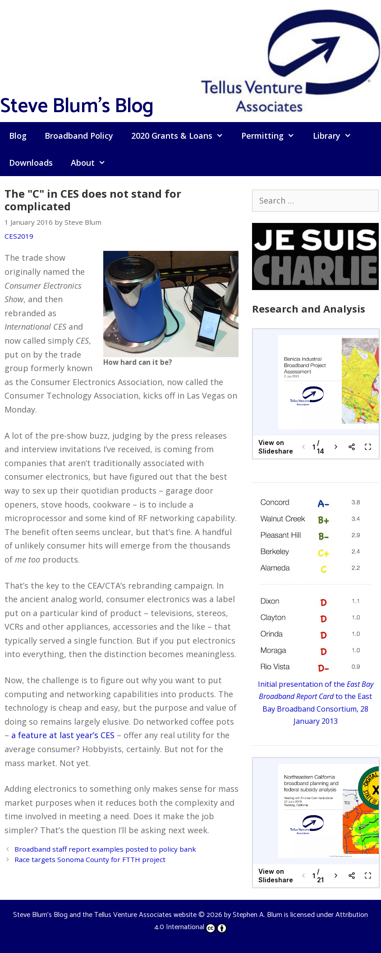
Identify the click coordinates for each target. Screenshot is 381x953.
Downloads (31, 162)
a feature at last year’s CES (63, 735)
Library (336, 135)
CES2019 (19, 236)
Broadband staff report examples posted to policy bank (105, 848)
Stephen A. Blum (257, 915)
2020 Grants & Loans (181, 135)
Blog (18, 135)
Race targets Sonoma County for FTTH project (89, 859)
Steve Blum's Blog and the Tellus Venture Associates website (105, 915)
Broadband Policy (79, 135)
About (93, 162)
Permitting (272, 135)
